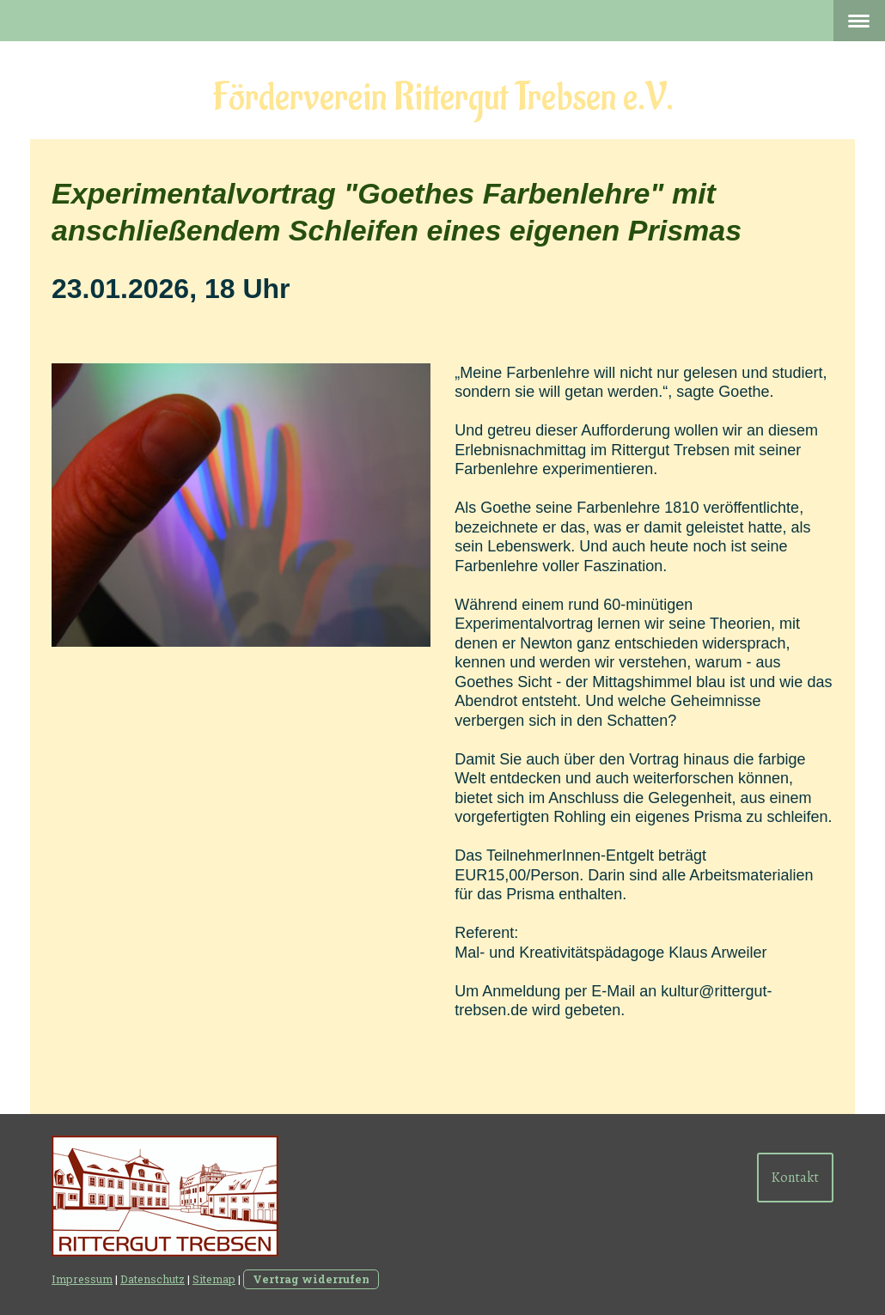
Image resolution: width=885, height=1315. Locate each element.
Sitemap (213, 1279)
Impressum (82, 1279)
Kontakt (795, 1177)
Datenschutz (152, 1279)
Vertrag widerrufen (311, 1279)
